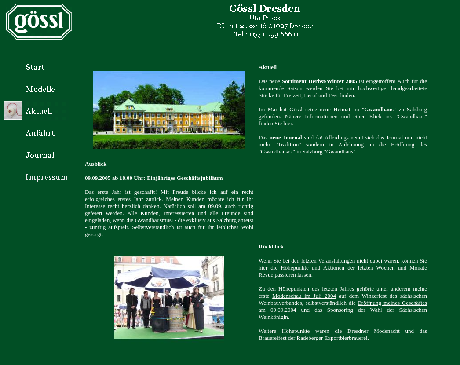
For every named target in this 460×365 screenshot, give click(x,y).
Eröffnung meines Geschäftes (392, 302)
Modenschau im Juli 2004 (304, 295)
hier (287, 123)
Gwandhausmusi (154, 220)
